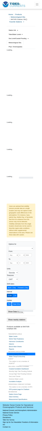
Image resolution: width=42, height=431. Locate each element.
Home (11, 14)
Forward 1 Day (23, 288)
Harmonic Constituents (16, 341)
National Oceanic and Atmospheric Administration (20, 410)
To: (10, 259)
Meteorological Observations (18, 354)
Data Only (16, 304)
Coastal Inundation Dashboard (19, 369)
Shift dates (10, 284)
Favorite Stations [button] (16, 22)
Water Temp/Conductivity (17, 356)
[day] (21, 255)
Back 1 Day (12, 288)
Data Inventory (13, 397)
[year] (28, 255)
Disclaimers (7, 417)
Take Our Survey (8, 420)
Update (9, 300)
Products (18, 14)
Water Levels (13, 336)
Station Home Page (15, 394)
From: (11, 251)
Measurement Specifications (18, 399)
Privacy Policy (7, 415)
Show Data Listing (15, 312)
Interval (9, 292)
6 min (10, 295)
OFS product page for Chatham (19, 389)
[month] (13, 255)
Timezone (10, 275)
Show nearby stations (16, 320)
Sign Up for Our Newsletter (12, 422)
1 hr (15, 295)
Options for (12, 244)
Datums (11, 344)
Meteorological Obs (18, 17)
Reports (11, 349)
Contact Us (6, 427)
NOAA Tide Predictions (16, 339)
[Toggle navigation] (37, 4)
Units (8, 269)
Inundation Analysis (15, 381)
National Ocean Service (11, 413)
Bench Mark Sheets (15, 346)
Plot (9, 304)
